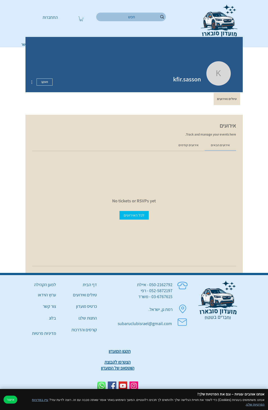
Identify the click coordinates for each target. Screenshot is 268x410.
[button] (81, 19)
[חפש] (132, 16)
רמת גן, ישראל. (160, 309)
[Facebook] (112, 385)
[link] (220, 145)
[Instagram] (133, 385)
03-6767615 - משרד (155, 296)
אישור (10, 399)
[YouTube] (123, 385)
